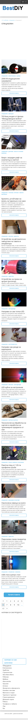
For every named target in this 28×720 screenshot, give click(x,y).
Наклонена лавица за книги (13, 503)
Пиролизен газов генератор (13, 539)
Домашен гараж (8, 699)
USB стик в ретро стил (10, 574)
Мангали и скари (8, 693)
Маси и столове (18, 151)
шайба (18, 76)
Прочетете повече (14, 93)
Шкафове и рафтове (13, 500)
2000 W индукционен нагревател (10, 79)
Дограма (10, 151)
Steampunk (11, 572)
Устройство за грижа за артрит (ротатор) (11, 280)
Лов (4, 706)
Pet (4, 708)
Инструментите (12, 344)
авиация (11, 113)
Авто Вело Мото (8, 675)
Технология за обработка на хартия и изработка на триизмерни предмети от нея (13, 426)
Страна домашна (9, 697)
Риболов (6, 677)
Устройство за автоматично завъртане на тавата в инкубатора (13, 241)
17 (3, 608)
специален (4, 76)
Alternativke (7, 681)
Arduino (10, 236)
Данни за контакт (18, 713)
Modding (3, 153)
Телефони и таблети (10, 704)
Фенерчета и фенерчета (11, 688)
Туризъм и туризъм (9, 695)
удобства (11, 276)
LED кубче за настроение (12, 387)
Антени (5, 686)
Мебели (5, 679)
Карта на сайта (8, 713)
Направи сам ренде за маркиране (11, 348)
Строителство (7, 672)
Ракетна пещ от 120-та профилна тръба (11, 466)
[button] (24, 2)
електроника (12, 76)
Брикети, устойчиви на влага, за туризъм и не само (13, 199)
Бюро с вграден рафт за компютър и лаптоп (11, 158)
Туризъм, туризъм (13, 192)
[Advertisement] (14, 40)
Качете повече (14, 594)
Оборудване (7, 666)
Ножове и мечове (9, 690)
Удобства (6, 670)
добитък (16, 236)
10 (18, 605)
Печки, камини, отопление (16, 462)
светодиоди (11, 308)
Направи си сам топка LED (12, 311)
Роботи (5, 702)
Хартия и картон (13, 420)
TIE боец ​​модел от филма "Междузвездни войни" (12, 117)
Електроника (7, 668)
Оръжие (5, 684)
